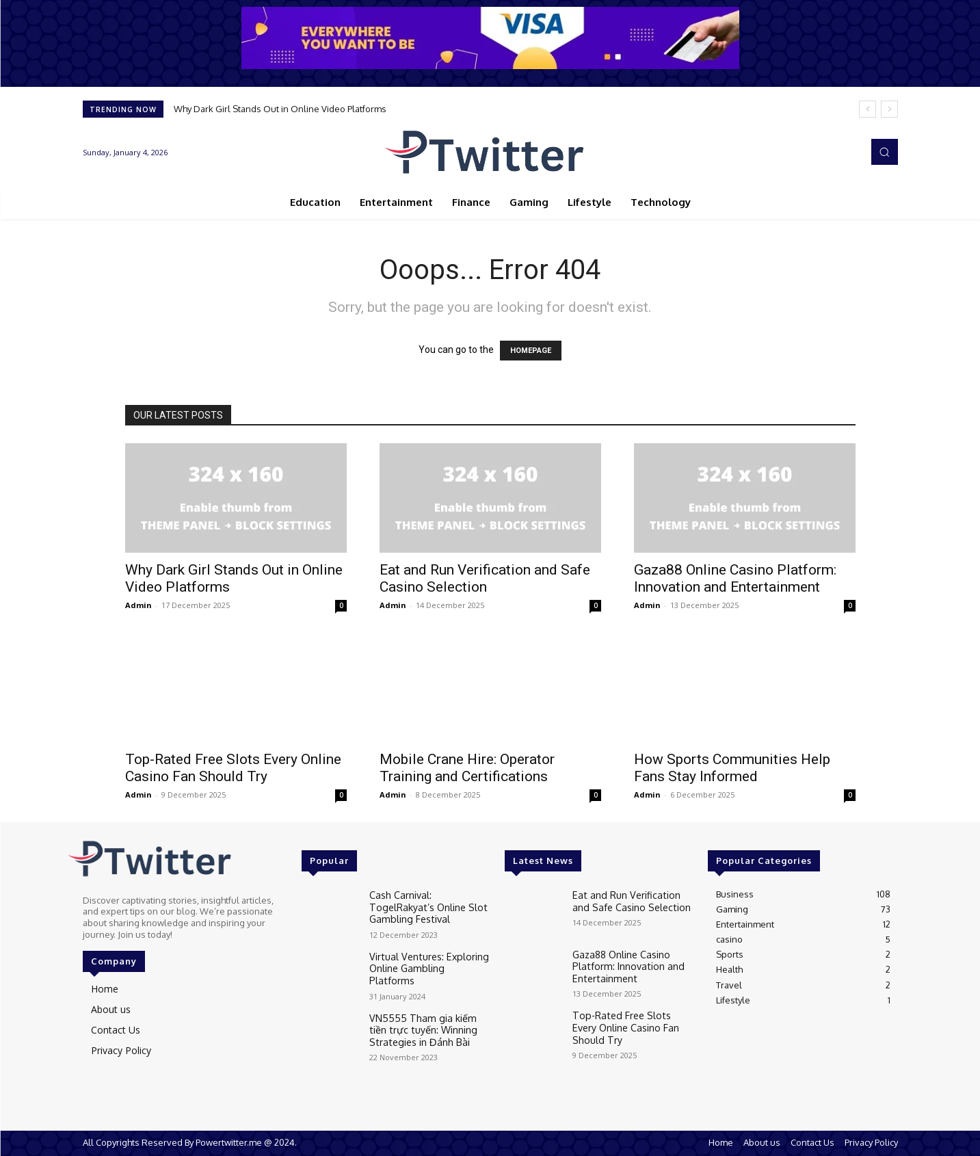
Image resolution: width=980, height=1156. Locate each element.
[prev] (867, 109)
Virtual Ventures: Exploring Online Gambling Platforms (425, 959)
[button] (884, 152)
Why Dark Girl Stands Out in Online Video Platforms (280, 108)
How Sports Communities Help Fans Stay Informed (732, 768)
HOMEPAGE (530, 350)
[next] (889, 109)
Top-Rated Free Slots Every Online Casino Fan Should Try (233, 768)
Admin (138, 605)
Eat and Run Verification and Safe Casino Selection (485, 578)
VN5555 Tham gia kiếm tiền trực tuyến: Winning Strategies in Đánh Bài (424, 1023)
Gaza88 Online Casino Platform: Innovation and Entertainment (735, 578)
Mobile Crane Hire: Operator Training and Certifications (467, 768)
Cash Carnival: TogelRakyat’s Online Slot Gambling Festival (428, 905)
